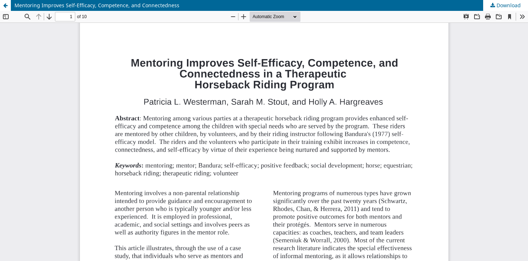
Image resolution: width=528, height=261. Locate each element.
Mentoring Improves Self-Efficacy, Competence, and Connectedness (96, 5)
